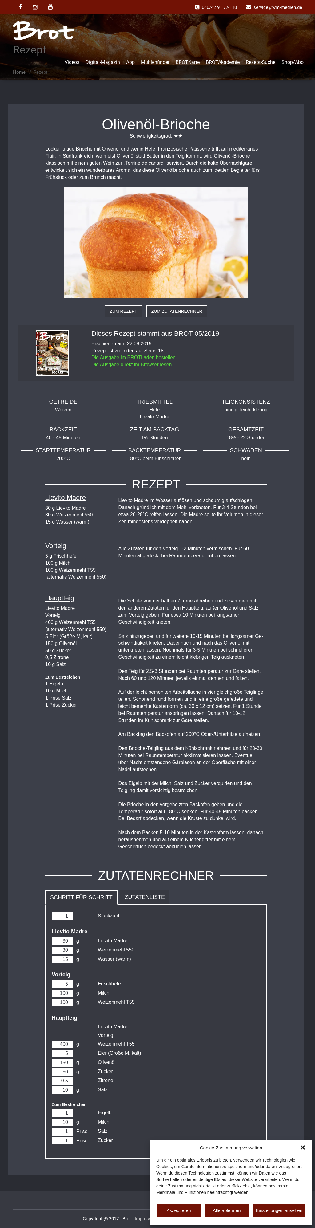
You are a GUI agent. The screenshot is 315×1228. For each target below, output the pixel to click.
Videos (72, 62)
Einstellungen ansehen (279, 1210)
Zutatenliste (145, 897)
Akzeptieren (178, 1210)
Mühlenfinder (155, 62)
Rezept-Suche (260, 62)
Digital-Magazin (103, 62)
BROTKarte (188, 62)
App (130, 62)
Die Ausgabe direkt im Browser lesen (131, 364)
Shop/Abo (292, 62)
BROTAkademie (223, 62)
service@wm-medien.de (277, 7)
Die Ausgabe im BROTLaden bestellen (133, 357)
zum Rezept (123, 311)
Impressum (146, 1219)
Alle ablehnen (227, 1210)
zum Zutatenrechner (176, 311)
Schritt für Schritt (81, 897)
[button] (303, 1147)
